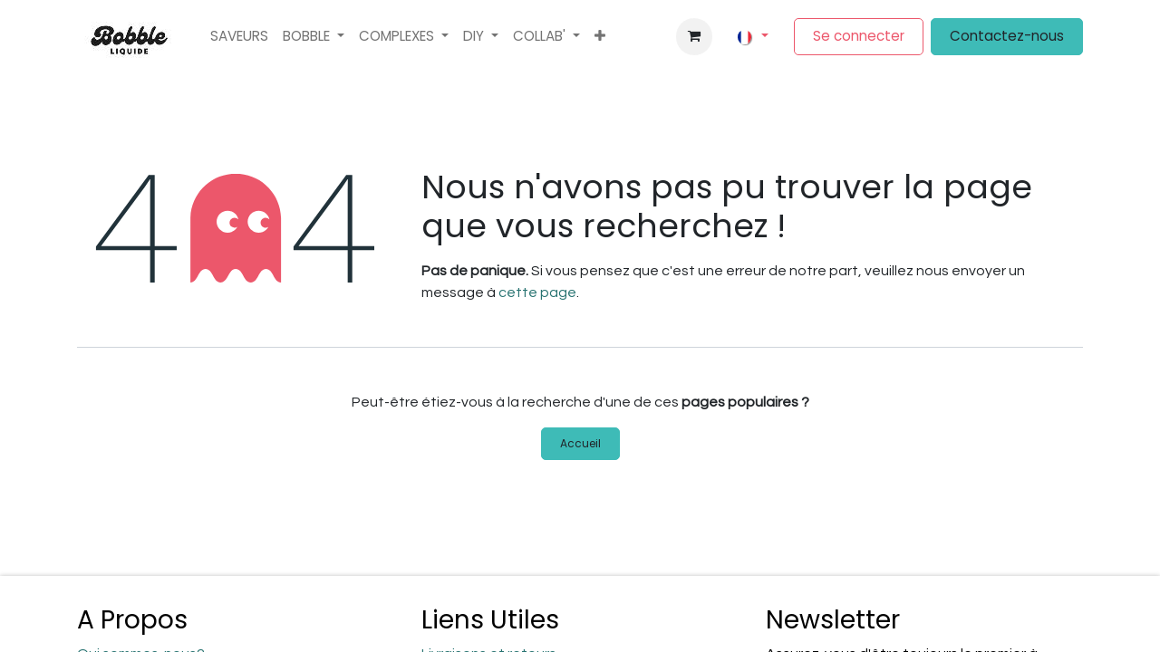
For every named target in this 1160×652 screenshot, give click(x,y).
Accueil (580, 443)
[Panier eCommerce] (694, 36)
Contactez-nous (1007, 35)
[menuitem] (239, 36)
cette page (537, 292)
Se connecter (858, 35)
